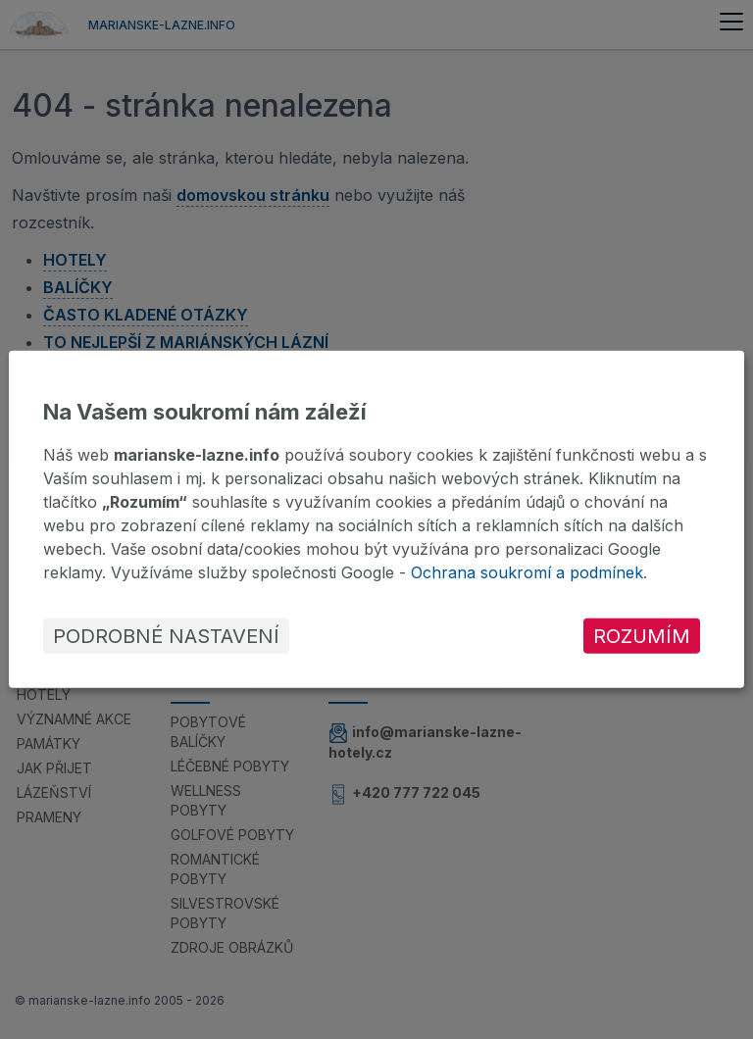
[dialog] (376, 519)
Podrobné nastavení (166, 636)
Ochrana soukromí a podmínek (527, 572)
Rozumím (641, 636)
